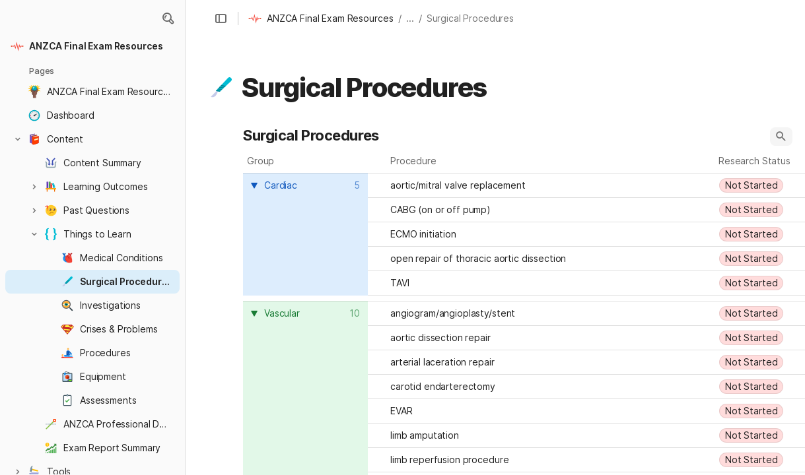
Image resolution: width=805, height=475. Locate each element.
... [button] (410, 18)
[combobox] (307, 185)
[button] (167, 18)
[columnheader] (305, 234)
